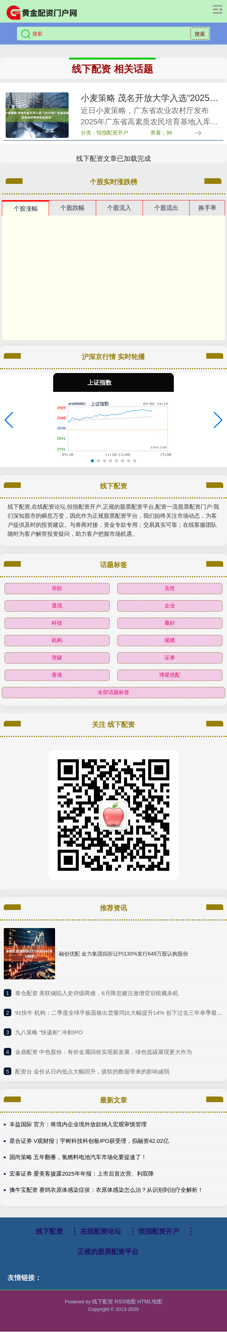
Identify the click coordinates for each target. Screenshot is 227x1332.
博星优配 (169, 675)
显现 (57, 606)
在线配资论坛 (100, 1232)
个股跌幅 (72, 208)
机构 (57, 641)
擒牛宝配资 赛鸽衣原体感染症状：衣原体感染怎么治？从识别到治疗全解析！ (106, 1190)
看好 (169, 623)
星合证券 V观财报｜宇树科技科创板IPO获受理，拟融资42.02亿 (89, 1141)
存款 (57, 589)
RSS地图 (125, 1302)
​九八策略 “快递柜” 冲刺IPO (49, 1032)
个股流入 (119, 208)
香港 (57, 675)
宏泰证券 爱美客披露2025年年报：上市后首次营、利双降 (81, 1174)
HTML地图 (149, 1302)
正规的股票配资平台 (107, 1252)
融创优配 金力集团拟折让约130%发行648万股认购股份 (123, 954)
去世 (169, 589)
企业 (169, 606)
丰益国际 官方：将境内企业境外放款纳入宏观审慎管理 (78, 1124)
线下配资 (49, 1232)
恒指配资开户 (158, 1232)
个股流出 (166, 208)
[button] (9, 420)
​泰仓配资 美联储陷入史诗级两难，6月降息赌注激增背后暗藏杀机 (96, 993)
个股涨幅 (26, 209)
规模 (169, 641)
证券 (169, 658)
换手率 (207, 208)
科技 (57, 623)
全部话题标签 (113, 693)
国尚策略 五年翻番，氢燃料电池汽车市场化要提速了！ (78, 1157)
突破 (57, 658)
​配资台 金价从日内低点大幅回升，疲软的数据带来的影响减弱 (92, 1072)
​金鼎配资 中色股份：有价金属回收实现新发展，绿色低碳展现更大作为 (103, 1052)
